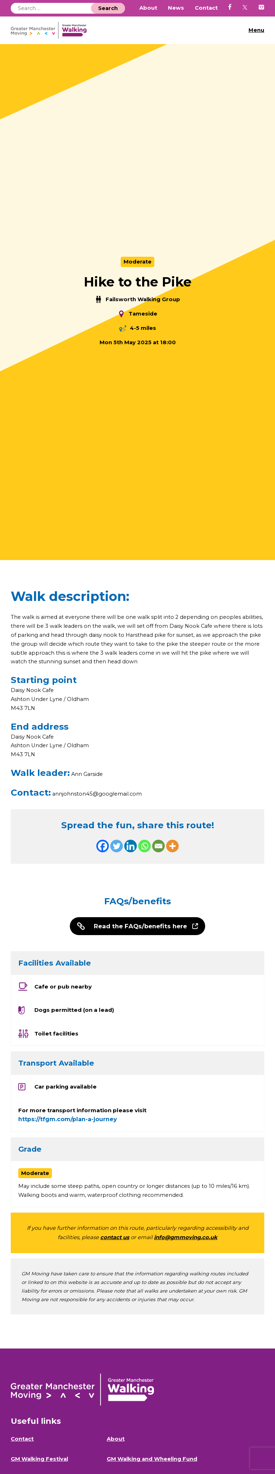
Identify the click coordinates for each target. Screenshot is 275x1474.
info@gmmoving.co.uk (185, 1240)
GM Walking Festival (39, 1462)
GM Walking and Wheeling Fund (152, 1462)
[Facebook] (102, 848)
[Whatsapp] (144, 848)
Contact (206, 8)
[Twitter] (116, 848)
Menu (256, 30)
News (176, 8)
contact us (114, 1240)
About (148, 8)
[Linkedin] (130, 848)
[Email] (158, 848)
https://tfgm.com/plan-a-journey (67, 1122)
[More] (172, 848)
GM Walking (51, 30)
